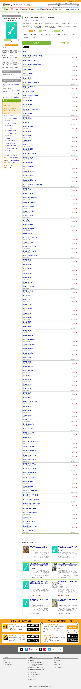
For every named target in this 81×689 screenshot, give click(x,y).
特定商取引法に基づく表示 (36, 667)
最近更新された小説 (10, 162)
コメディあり (70, 34)
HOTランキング (9, 105)
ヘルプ (31, 671)
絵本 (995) (9, 150)
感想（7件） (66, 43)
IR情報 (57, 662)
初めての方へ (33, 679)
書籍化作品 (8, 113)
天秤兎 (26, 20)
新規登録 (70, 1)
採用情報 (57, 664)
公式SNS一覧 (57, 649)
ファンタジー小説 (11, 12)
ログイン (77, 1)
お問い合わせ (33, 676)
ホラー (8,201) (10, 125)
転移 (35, 34)
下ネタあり (26, 37)
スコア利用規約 (33, 666)
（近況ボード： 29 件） (33, 20)
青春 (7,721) (9, 135)
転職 (31, 34)
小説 (5, 12)
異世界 (25, 34)
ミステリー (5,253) (11, 123)
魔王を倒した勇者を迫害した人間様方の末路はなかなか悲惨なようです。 (67, 548)
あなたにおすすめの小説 (12, 102)
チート (54, 34)
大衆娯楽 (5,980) (11, 140)
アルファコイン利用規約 (35, 662)
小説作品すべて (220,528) (11, 115)
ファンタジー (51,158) (12, 118)
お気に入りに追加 (11, 44)
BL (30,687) (9, 153)
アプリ (5, 660)
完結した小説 (8, 165)
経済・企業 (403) (11, 143)
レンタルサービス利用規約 (36, 664)
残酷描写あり (61, 34)
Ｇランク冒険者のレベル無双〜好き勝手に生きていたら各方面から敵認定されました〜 (39, 565)
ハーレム (48, 34)
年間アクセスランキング (11, 108)
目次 (37, 43)
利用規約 (32, 660)
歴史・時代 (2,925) (11, 145)
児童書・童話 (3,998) (12, 148)
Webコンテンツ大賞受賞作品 (12, 160)
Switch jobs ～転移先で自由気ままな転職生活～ (11, 84)
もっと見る (18, 77)
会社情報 (57, 660)
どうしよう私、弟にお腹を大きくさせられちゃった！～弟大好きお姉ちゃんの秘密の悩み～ (67, 565)
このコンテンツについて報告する (11, 97)
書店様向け (58, 667)
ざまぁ (33, 37)
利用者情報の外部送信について (37, 669)
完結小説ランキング (10, 110)
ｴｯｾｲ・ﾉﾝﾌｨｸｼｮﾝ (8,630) (12, 155)
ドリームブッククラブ (9, 664)
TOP (3, 12)
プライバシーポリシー (35, 674)
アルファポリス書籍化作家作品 (13, 158)
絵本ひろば (72, 627)
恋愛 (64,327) (10, 120)
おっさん (41, 34)
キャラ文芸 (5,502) (11, 130)
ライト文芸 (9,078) (11, 133)
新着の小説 (8, 167)
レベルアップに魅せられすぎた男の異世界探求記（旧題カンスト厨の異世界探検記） (39, 583)
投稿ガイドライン (34, 672)
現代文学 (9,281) (11, 138)
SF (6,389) (9, 128)
